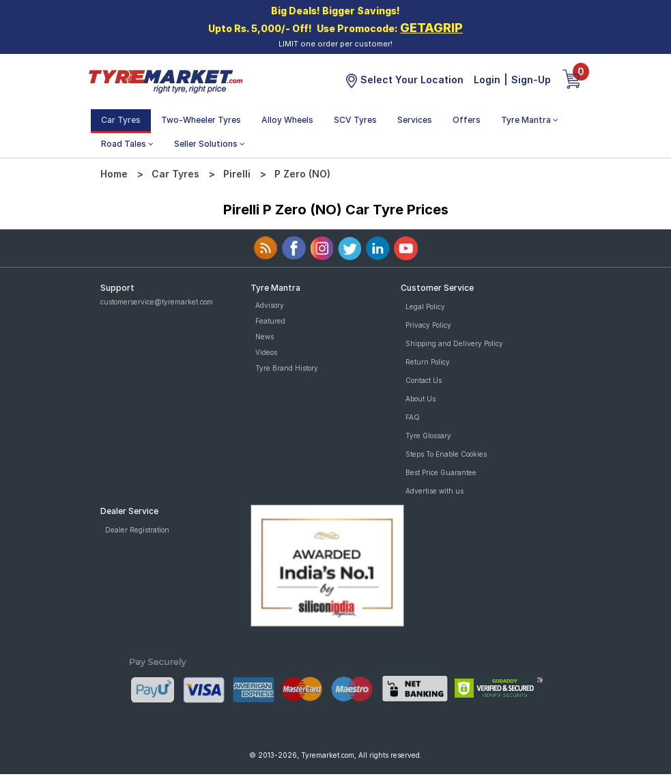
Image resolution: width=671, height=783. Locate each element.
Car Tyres (121, 120)
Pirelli (237, 174)
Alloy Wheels (287, 120)
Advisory (269, 305)
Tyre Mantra (529, 120)
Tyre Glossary (428, 435)
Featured (270, 321)
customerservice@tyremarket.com (156, 302)
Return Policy (427, 362)
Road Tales (127, 144)
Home (114, 174)
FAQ (412, 417)
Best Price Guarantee (440, 472)
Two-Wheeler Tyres (201, 120)
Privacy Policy (428, 325)
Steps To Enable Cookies (446, 454)
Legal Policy (425, 306)
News (264, 336)
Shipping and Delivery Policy (454, 343)
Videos (266, 352)
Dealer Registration (137, 530)
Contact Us (423, 380)
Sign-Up (531, 79)
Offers (467, 120)
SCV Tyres (355, 120)
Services (414, 120)
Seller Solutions (209, 144)
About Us (420, 399)
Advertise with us (434, 491)
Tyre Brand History (286, 368)
